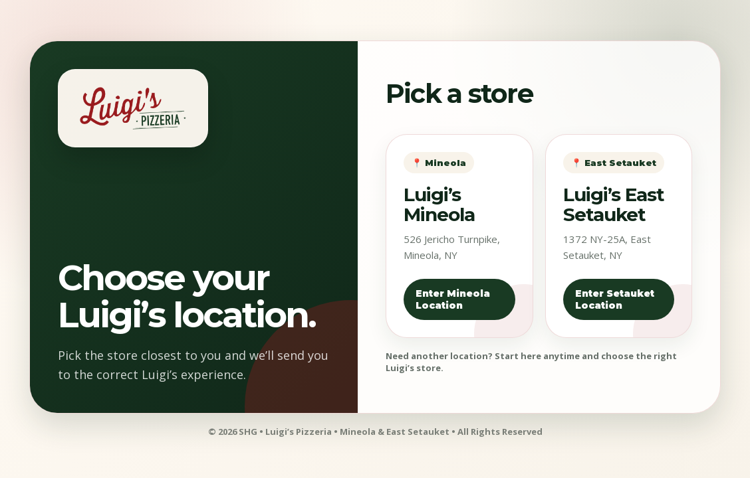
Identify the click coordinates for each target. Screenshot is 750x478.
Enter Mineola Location (453, 299)
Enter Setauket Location (614, 299)
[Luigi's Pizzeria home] (133, 108)
